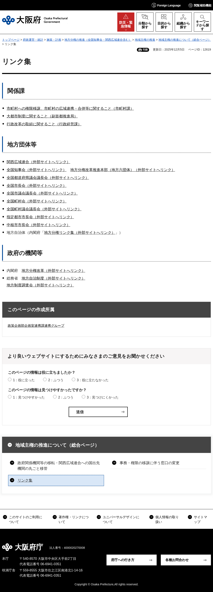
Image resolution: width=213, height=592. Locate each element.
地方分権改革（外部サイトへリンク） (53, 271)
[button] (166, 5)
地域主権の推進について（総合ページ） (185, 39)
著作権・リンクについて (74, 519)
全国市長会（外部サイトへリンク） (37, 186)
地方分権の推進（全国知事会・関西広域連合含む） (97, 39)
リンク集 (24, 480)
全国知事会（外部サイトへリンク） (37, 170)
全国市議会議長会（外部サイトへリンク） (42, 193)
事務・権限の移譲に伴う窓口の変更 (150, 463)
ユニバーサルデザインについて (121, 519)
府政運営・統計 (33, 39)
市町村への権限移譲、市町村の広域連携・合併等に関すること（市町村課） (70, 108)
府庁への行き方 (122, 560)
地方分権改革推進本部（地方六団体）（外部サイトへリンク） (122, 170)
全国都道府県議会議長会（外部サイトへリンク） (48, 178)
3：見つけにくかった (103, 397)
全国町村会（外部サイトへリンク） (37, 201)
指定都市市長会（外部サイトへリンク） (40, 217)
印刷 (145, 49)
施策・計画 (54, 39)
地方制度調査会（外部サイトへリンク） (40, 285)
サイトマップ (200, 519)
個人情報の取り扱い (167, 519)
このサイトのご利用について (25, 519)
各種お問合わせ (177, 560)
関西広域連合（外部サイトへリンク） (38, 162)
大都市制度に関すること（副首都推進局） (42, 116)
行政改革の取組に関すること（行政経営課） (44, 124)
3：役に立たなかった (93, 380)
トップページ (11, 39)
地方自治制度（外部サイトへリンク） (53, 278)
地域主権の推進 (145, 39)
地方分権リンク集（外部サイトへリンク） (79, 233)
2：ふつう (55, 380)
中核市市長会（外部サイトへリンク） (38, 225)
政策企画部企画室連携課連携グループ (36, 325)
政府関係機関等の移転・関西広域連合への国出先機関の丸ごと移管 (58, 466)
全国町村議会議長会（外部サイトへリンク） (44, 209)
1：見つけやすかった (29, 397)
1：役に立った (24, 380)
